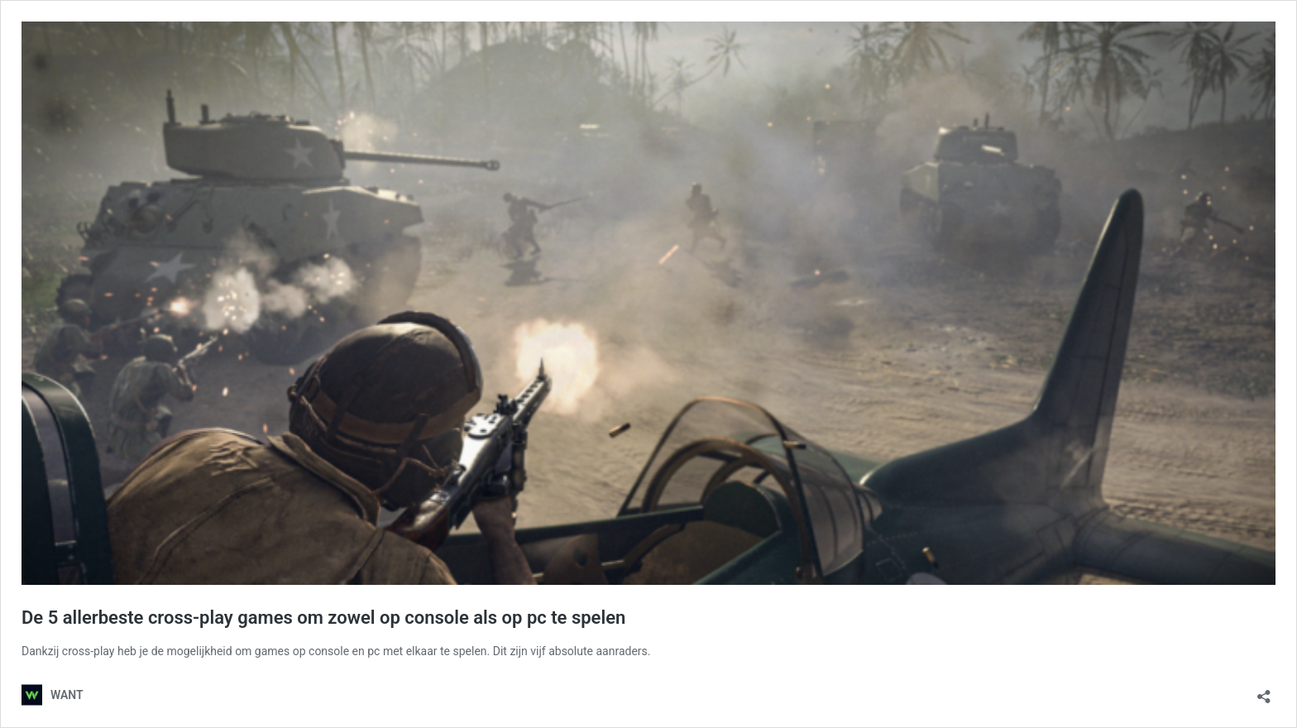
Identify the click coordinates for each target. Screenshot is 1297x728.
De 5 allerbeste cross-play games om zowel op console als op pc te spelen (323, 617)
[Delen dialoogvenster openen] (1263, 691)
